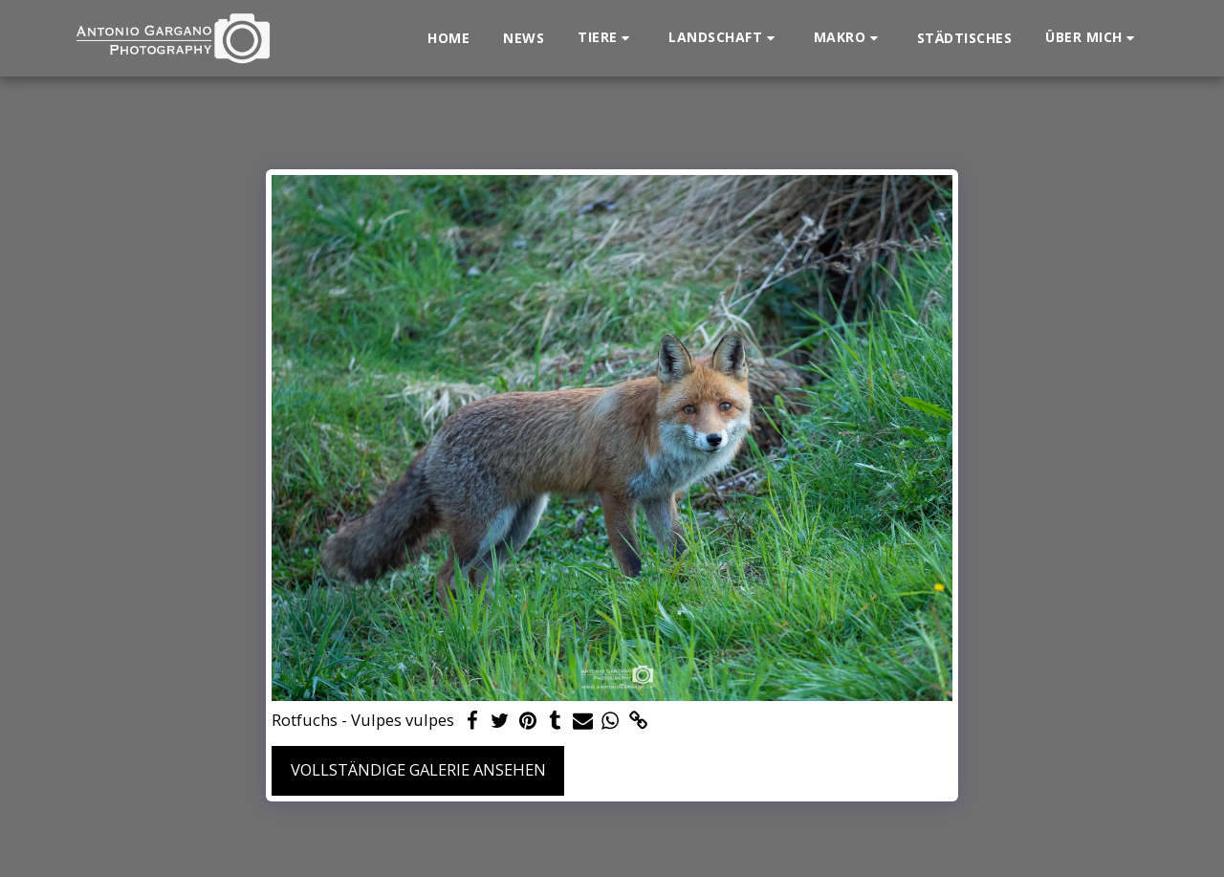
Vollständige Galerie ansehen (418, 769)
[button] (606, 38)
